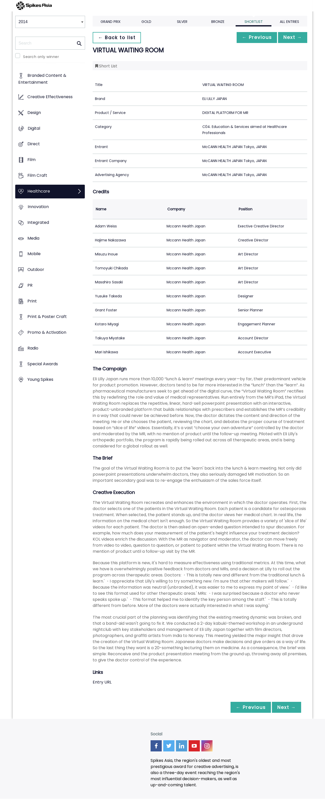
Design (34, 112)
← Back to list (117, 37)
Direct (33, 144)
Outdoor (35, 270)
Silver (182, 21)
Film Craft (37, 175)
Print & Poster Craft (47, 317)
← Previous (254, 37)
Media (33, 238)
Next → (291, 37)
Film (31, 160)
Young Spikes (40, 380)
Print (32, 301)
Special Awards (42, 364)
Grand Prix (111, 21)
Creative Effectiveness (50, 97)
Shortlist (254, 21)
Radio (32, 348)
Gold (146, 21)
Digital (34, 128)
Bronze (217, 21)
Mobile (34, 254)
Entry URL (102, 682)
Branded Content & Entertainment (42, 79)
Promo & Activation (46, 333)
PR (29, 285)
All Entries (289, 21)
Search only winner (41, 56)
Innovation (38, 207)
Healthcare (38, 191)
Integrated (38, 222)
